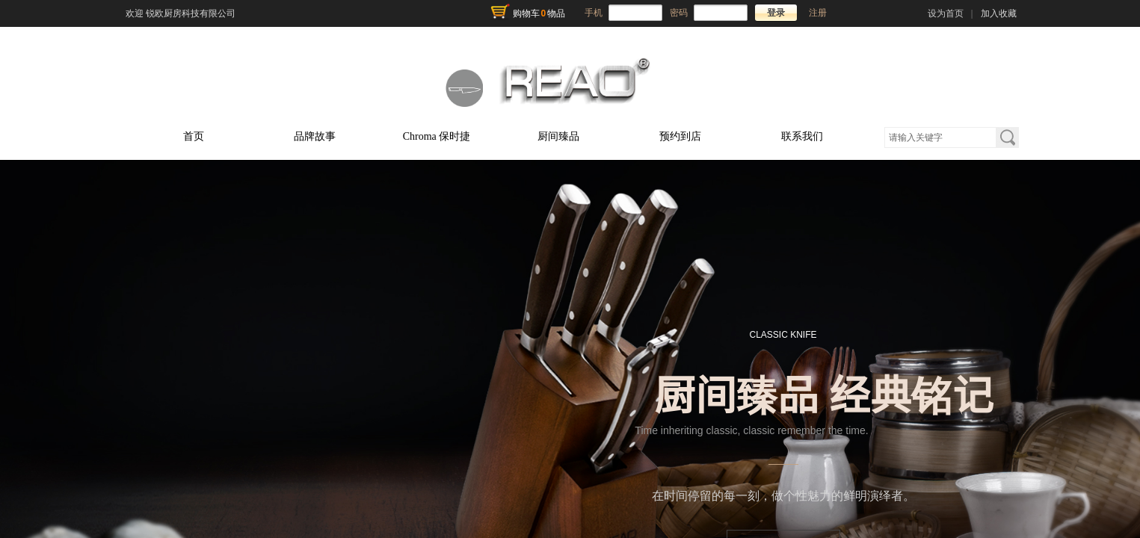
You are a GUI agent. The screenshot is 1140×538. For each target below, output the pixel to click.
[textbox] (940, 137)
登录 (776, 12)
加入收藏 (999, 13)
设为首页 (946, 13)
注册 (818, 12)
